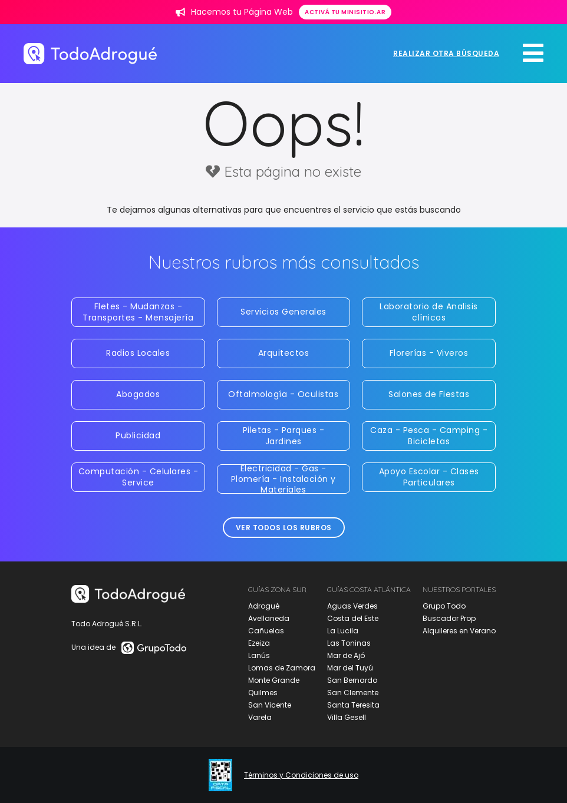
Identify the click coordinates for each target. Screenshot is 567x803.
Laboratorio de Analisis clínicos (429, 311)
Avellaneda (268, 618)
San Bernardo (352, 680)
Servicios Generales (283, 312)
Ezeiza (259, 643)
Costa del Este (352, 618)
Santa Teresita (353, 705)
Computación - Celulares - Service (138, 476)
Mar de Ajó (346, 655)
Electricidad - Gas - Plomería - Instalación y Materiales (283, 479)
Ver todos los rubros (284, 528)
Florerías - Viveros (429, 353)
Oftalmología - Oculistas (283, 394)
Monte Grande (273, 680)
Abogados (138, 394)
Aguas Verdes (352, 606)
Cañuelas (266, 631)
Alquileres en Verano (459, 631)
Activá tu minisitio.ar (345, 12)
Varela (260, 717)
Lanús (259, 655)
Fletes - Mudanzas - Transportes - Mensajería (138, 311)
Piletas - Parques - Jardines (284, 435)
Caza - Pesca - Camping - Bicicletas (428, 435)
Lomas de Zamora (281, 668)
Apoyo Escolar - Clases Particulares (429, 476)
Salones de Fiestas (428, 394)
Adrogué (263, 606)
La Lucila (342, 631)
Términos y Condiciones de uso (301, 775)
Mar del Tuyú (350, 668)
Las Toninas (349, 643)
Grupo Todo (444, 606)
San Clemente (352, 693)
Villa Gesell (346, 717)
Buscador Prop (449, 618)
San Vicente (269, 705)
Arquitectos (283, 353)
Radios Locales (138, 353)
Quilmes (263, 693)
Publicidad (138, 435)
